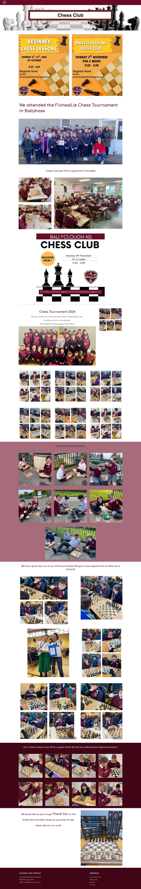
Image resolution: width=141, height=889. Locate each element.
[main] (70, 108)
